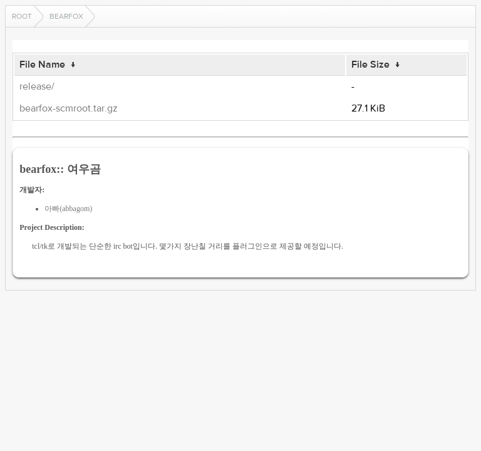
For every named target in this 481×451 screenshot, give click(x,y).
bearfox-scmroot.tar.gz (68, 108)
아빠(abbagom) (68, 208)
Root (22, 16)
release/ (36, 86)
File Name (42, 64)
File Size (370, 64)
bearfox (66, 16)
